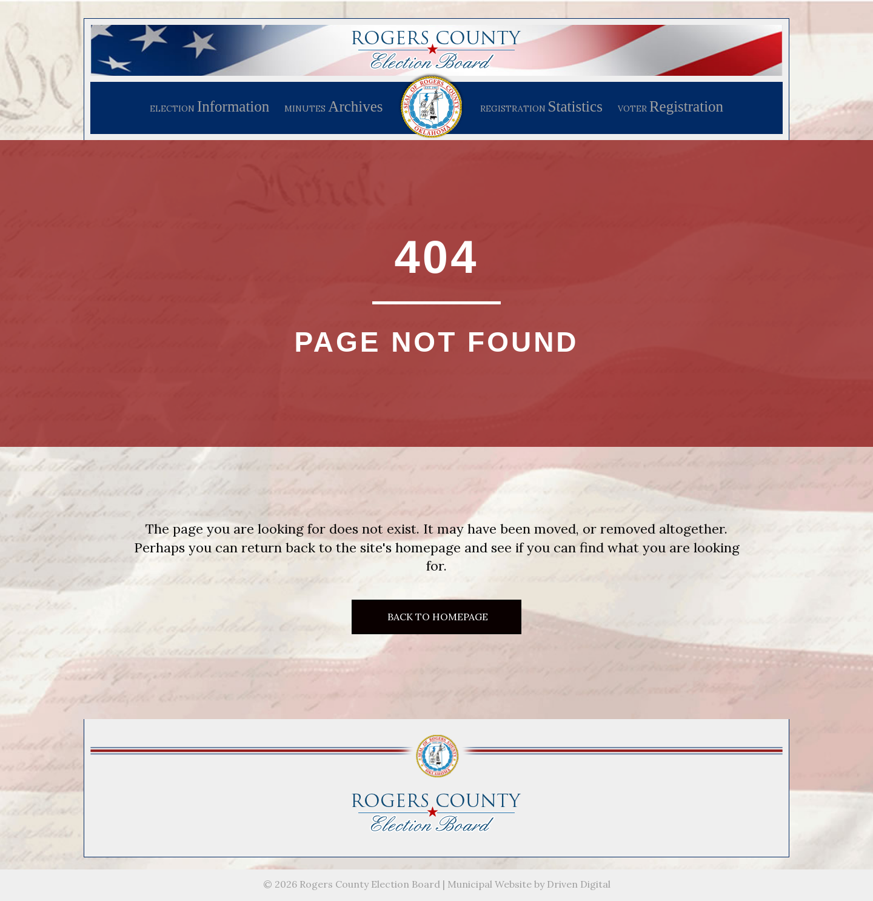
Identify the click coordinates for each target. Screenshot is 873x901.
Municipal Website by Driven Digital (528, 884)
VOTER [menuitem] (670, 106)
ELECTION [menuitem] (209, 106)
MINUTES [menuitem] (333, 106)
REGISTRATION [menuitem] (541, 106)
